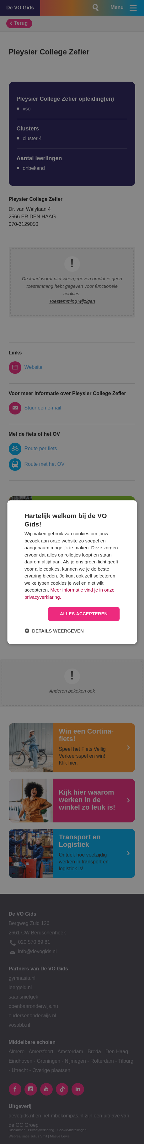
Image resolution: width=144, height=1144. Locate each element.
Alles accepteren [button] (84, 613)
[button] (54, 630)
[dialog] (72, 572)
